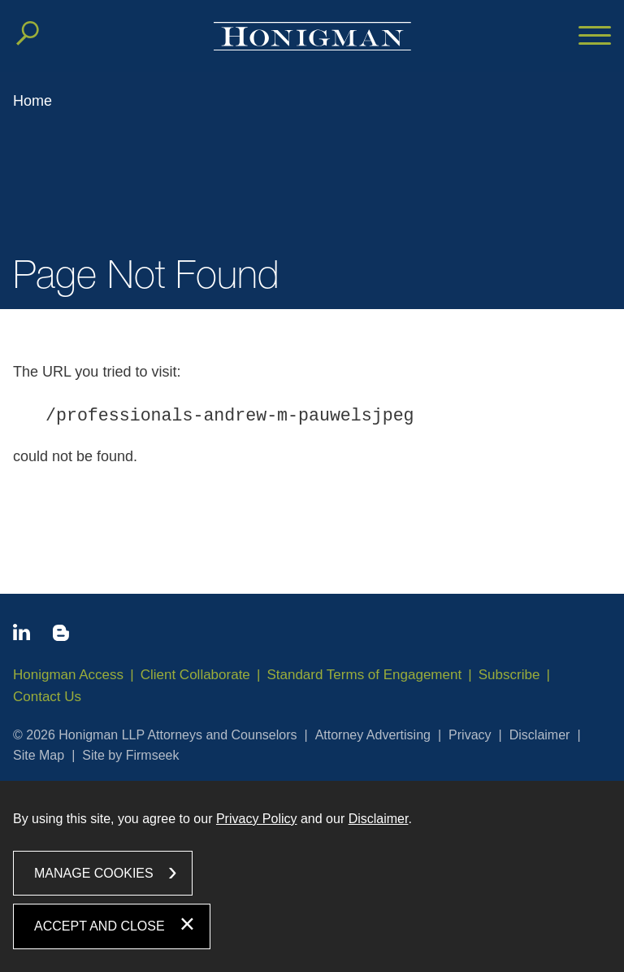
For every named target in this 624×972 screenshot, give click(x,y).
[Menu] (594, 36)
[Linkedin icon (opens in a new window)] (21, 635)
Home (32, 101)
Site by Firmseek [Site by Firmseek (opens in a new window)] (130, 755)
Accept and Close (99, 926)
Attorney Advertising (373, 735)
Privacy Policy (256, 819)
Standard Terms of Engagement (364, 674)
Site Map (38, 755)
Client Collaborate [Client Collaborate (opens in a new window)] (195, 674)
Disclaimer (539, 735)
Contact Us (47, 696)
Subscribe (509, 674)
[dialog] (312, 876)
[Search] (27, 33)
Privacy (469, 735)
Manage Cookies (94, 873)
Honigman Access (68, 674)
